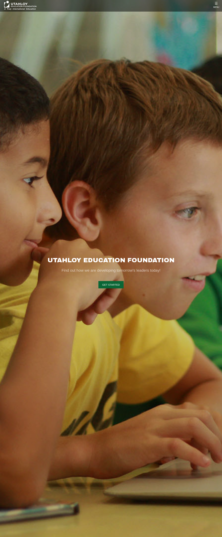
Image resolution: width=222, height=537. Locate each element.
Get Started (111, 284)
